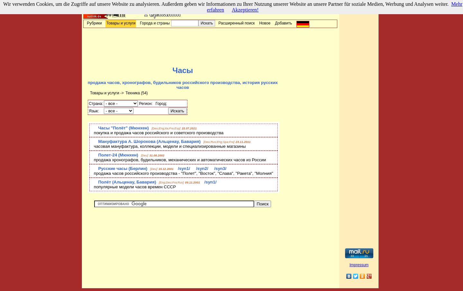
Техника (132, 93)
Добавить (283, 23)
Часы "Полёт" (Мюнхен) (123, 128)
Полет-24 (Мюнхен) (118, 155)
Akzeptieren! (245, 10)
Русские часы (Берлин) (122, 168)
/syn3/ (220, 168)
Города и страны (155, 23)
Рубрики (94, 23)
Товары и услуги (121, 23)
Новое (264, 23)
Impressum (359, 265)
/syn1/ (184, 168)
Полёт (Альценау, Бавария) (127, 182)
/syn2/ (203, 168)
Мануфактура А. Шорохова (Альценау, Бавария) (149, 141)
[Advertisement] (210, 47)
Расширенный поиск (236, 23)
